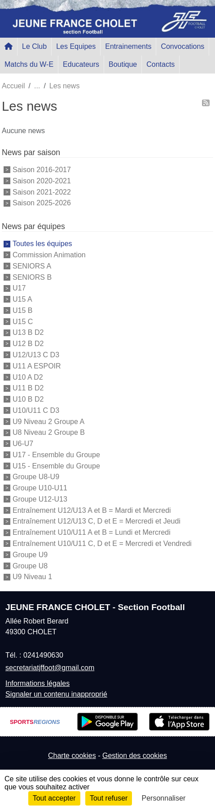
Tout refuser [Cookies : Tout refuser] (108, 798)
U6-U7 (23, 443)
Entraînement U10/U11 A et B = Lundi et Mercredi (92, 532)
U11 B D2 (28, 388)
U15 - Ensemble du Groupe (56, 465)
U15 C (23, 321)
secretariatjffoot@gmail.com (49, 667)
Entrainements (128, 46)
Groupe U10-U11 (40, 488)
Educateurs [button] (81, 64)
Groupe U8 (30, 565)
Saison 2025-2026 (42, 203)
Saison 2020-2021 (42, 181)
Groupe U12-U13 (40, 499)
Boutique (123, 64)
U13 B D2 (28, 332)
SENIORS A (32, 266)
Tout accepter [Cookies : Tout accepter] (54, 798)
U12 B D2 (28, 343)
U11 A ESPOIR (37, 366)
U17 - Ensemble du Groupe (56, 455)
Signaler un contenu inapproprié (56, 694)
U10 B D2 (28, 399)
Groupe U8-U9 (36, 477)
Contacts (160, 64)
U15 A (22, 299)
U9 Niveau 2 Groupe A (48, 421)
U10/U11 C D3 (36, 410)
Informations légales (37, 683)
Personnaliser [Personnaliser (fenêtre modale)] (164, 798)
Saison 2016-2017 (42, 169)
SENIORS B (32, 277)
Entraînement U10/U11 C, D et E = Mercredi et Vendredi (102, 543)
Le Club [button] (34, 46)
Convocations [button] (182, 46)
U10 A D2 (28, 377)
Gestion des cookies (134, 755)
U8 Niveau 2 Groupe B (49, 432)
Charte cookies (72, 755)
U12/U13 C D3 (36, 355)
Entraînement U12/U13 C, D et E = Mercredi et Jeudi (96, 521)
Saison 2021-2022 (42, 191)
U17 (19, 288)
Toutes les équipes (42, 243)
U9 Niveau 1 (32, 576)
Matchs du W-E (28, 64)
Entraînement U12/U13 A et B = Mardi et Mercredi (92, 510)
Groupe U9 (30, 555)
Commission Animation (49, 255)
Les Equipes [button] (76, 46)
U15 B (22, 310)
